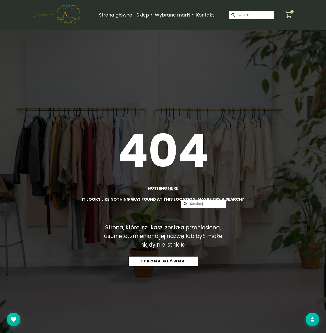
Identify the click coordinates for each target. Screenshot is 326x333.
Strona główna (115, 15)
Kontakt (205, 15)
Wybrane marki (172, 15)
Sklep (143, 15)
